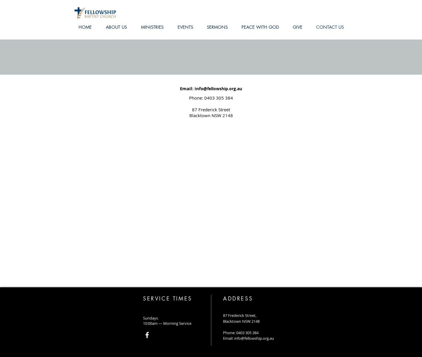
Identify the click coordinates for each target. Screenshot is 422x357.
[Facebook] (147, 335)
